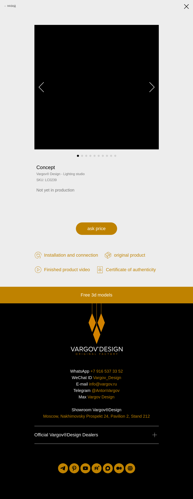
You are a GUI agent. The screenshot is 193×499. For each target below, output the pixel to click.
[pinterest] (74, 468)
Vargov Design (100, 397)
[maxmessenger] (108, 468)
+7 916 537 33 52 (106, 371)
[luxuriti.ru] (130, 468)
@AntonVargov (105, 390)
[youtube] (85, 468)
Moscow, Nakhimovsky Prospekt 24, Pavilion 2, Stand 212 (96, 416)
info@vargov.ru (103, 384)
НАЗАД (11, 6)
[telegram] (63, 468)
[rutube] (97, 468)
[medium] (119, 468)
